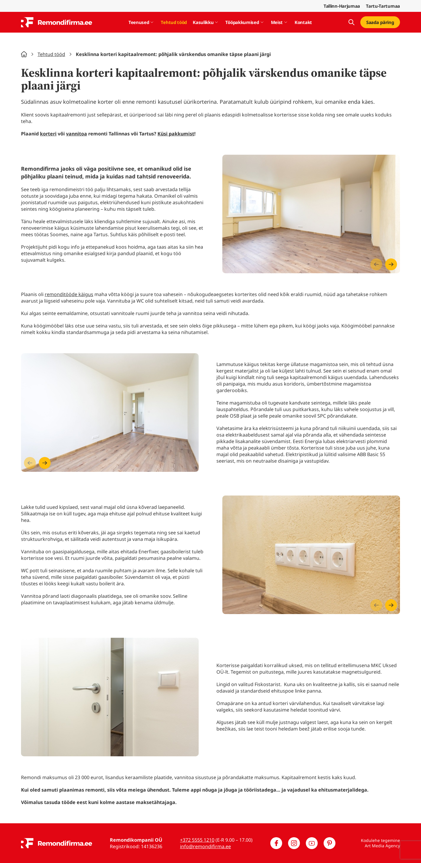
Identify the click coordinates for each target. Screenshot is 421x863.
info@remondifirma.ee (205, 846)
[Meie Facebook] (276, 843)
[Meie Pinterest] (329, 843)
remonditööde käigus (69, 294)
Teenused (138, 22)
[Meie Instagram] (294, 843)
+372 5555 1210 (197, 840)
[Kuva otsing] (351, 22)
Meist (277, 22)
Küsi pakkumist (176, 133)
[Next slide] (391, 264)
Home (24, 54)
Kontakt (303, 22)
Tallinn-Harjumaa (342, 6)
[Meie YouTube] (312, 843)
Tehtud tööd (174, 22)
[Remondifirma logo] (56, 22)
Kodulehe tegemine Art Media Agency (380, 843)
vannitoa (76, 133)
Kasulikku (203, 22)
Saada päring (380, 22)
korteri (48, 133)
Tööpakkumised (242, 22)
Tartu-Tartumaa (383, 6)
